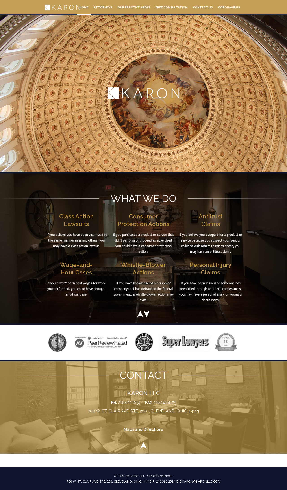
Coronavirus (229, 7)
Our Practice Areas (133, 7)
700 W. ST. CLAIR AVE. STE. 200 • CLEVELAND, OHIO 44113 (143, 411)
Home (83, 7)
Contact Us (203, 7)
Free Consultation (171, 7)
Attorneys (103, 7)
